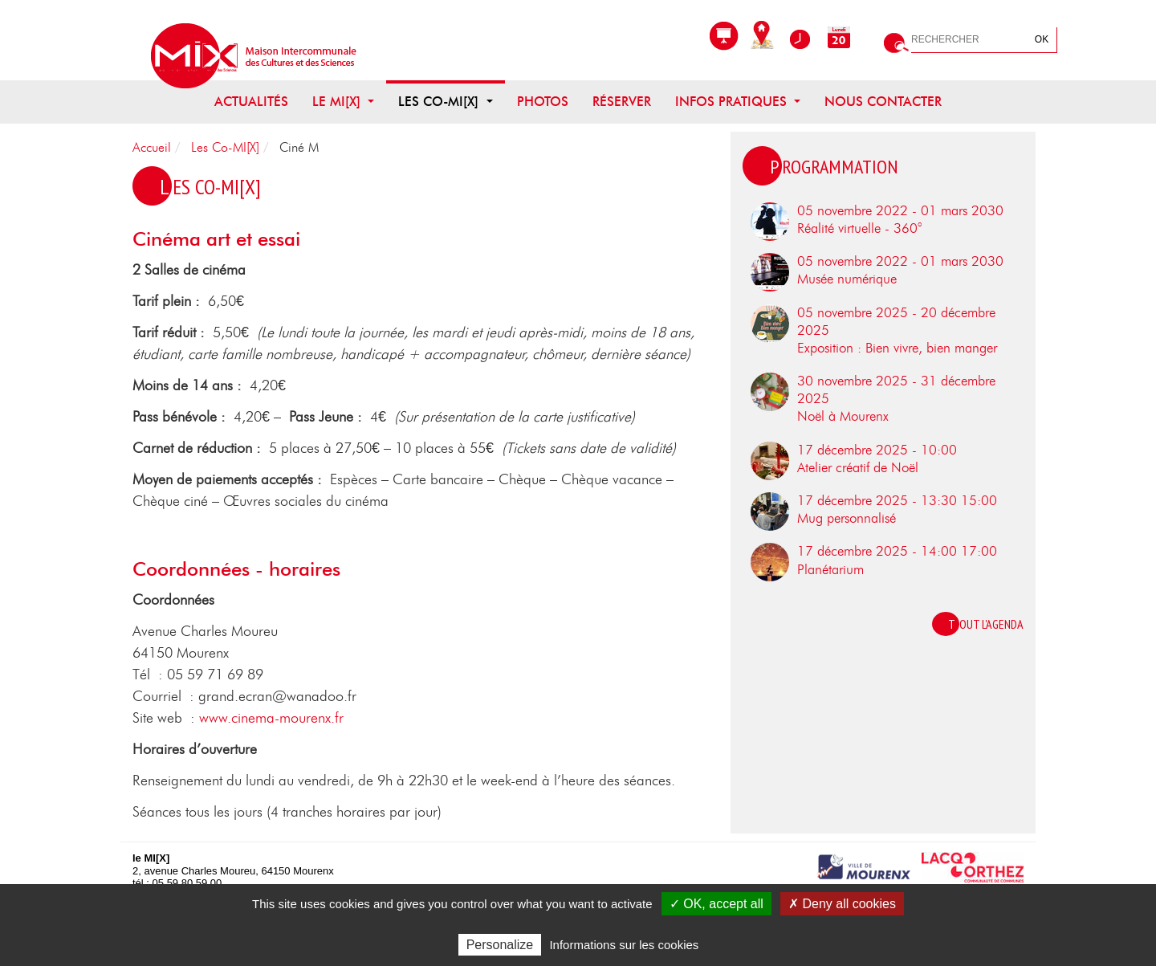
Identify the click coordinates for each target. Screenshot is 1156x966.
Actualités (251, 102)
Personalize (500, 945)
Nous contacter (883, 102)
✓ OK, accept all (716, 904)
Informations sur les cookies (623, 945)
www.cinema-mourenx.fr (271, 718)
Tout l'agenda (986, 624)
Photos (542, 102)
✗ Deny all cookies (842, 904)
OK (1041, 39)
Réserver (621, 102)
